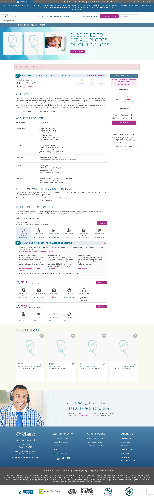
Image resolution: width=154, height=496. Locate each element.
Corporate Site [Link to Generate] (126, 438)
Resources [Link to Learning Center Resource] (57, 446)
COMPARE (29, 86)
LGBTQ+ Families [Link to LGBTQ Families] (60, 453)
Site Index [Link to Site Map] (125, 457)
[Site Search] (129, 16)
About (92, 81)
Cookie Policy (126, 449)
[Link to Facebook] (54, 458)
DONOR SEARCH (31, 25)
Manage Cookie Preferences (103, 471)
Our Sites (9, 2)
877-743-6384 (74, 273)
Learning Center (90, 16)
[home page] (9, 17)
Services (58, 16)
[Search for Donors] (137, 17)
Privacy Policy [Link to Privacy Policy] (87, 471)
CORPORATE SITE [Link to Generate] (24, 2)
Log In (136, 2)
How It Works (45, 16)
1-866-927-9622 (101, 477)
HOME (19, 25)
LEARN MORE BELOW (96, 76)
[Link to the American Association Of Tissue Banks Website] (72, 491)
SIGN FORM (82, 268)
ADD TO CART (124, 122)
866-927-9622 (74, 2)
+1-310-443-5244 (100, 2)
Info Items (102, 81)
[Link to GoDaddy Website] (51, 491)
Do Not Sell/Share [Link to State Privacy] (128, 461)
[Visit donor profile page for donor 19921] (124, 357)
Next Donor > (27, 80)
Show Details (76, 10)
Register (146, 2)
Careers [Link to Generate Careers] (124, 446)
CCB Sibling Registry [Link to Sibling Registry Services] (60, 442)
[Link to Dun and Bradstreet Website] (108, 491)
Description (81, 81)
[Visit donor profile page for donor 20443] (30, 357)
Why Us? (67, 16)
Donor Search (109, 16)
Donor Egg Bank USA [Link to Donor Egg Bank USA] (95, 438)
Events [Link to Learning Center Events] (55, 449)
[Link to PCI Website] (129, 491)
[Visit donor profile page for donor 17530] (61, 357)
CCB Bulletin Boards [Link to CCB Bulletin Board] (60, 438)
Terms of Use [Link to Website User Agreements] (126, 453)
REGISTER (101, 223)
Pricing (76, 16)
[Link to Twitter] (63, 458)
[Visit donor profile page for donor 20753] (93, 357)
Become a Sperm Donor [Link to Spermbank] (96, 446)
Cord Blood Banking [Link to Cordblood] (94, 442)
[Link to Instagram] (58, 458)
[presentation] (137, 17)
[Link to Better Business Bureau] (25, 491)
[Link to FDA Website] (87, 491)
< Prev (18, 80)
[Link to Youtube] (68, 458)
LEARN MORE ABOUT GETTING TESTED (29, 269)
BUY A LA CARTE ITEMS (124, 147)
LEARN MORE (36, 252)
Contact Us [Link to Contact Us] (125, 442)
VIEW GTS (52, 268)
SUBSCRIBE (101, 283)
